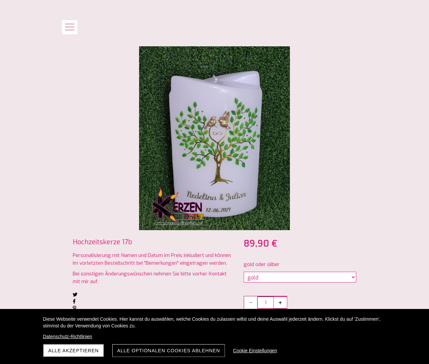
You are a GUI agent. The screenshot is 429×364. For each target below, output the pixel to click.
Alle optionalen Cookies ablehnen (168, 350)
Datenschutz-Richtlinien (67, 336)
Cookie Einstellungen (255, 350)
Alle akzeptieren (73, 350)
